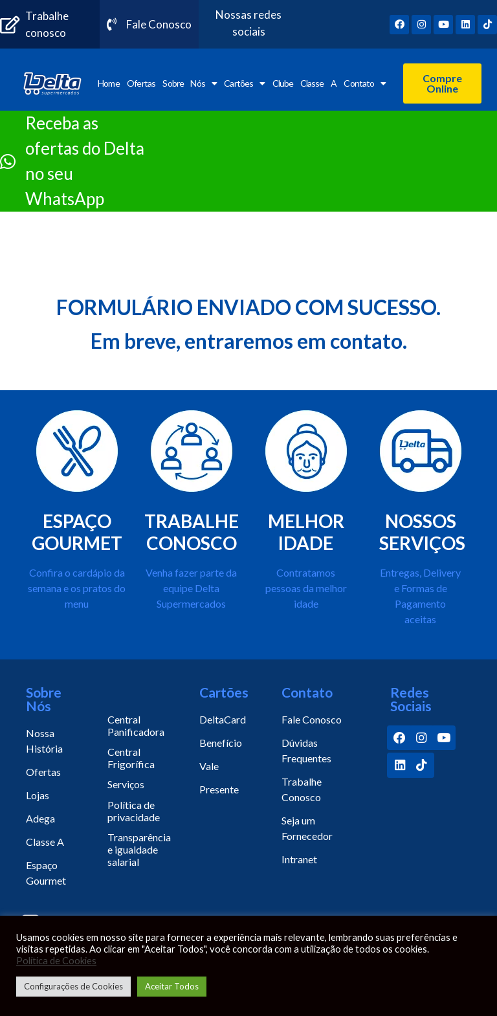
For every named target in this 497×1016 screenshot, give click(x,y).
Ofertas (141, 83)
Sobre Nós (189, 83)
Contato (365, 83)
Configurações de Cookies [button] (73, 986)
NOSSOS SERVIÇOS (422, 532)
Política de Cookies (56, 960)
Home (108, 83)
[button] (442, 83)
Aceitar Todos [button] (172, 986)
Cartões (244, 83)
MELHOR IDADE (306, 532)
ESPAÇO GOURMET (77, 532)
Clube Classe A (304, 83)
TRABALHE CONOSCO (191, 532)
